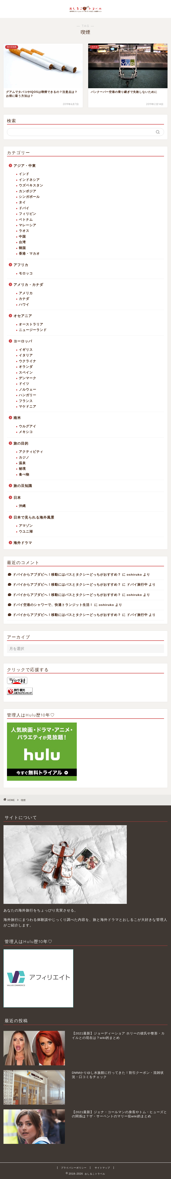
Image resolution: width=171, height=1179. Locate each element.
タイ (22, 202)
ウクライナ (27, 361)
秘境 (22, 468)
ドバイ (24, 208)
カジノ (24, 457)
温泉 (22, 463)
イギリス (26, 349)
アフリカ (20, 265)
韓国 (22, 248)
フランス (26, 401)
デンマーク (27, 378)
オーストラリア (31, 324)
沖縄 (22, 506)
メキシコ (26, 432)
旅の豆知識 (22, 486)
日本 (17, 498)
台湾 (22, 242)
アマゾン (26, 525)
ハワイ (24, 304)
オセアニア (22, 316)
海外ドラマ (22, 543)
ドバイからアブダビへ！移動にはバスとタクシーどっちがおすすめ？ (67, 574)
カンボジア (27, 191)
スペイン (26, 372)
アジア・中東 (24, 166)
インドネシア (29, 180)
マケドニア (27, 406)
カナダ (24, 299)
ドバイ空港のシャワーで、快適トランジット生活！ (53, 605)
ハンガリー (27, 395)
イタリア (26, 355)
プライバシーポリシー (74, 1167)
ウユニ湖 (26, 531)
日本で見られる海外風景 (33, 517)
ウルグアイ (27, 426)
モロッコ (26, 273)
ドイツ (24, 383)
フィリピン (27, 214)
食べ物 (24, 474)
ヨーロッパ (22, 341)
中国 (22, 236)
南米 (17, 418)
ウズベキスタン (31, 185)
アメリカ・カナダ (28, 285)
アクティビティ (31, 451)
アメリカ (26, 293)
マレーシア (27, 225)
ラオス (24, 231)
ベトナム (26, 219)
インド (24, 174)
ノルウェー (27, 389)
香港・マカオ (29, 253)
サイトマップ (102, 1167)
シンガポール (29, 197)
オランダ (26, 366)
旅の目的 (20, 443)
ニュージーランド (33, 330)
